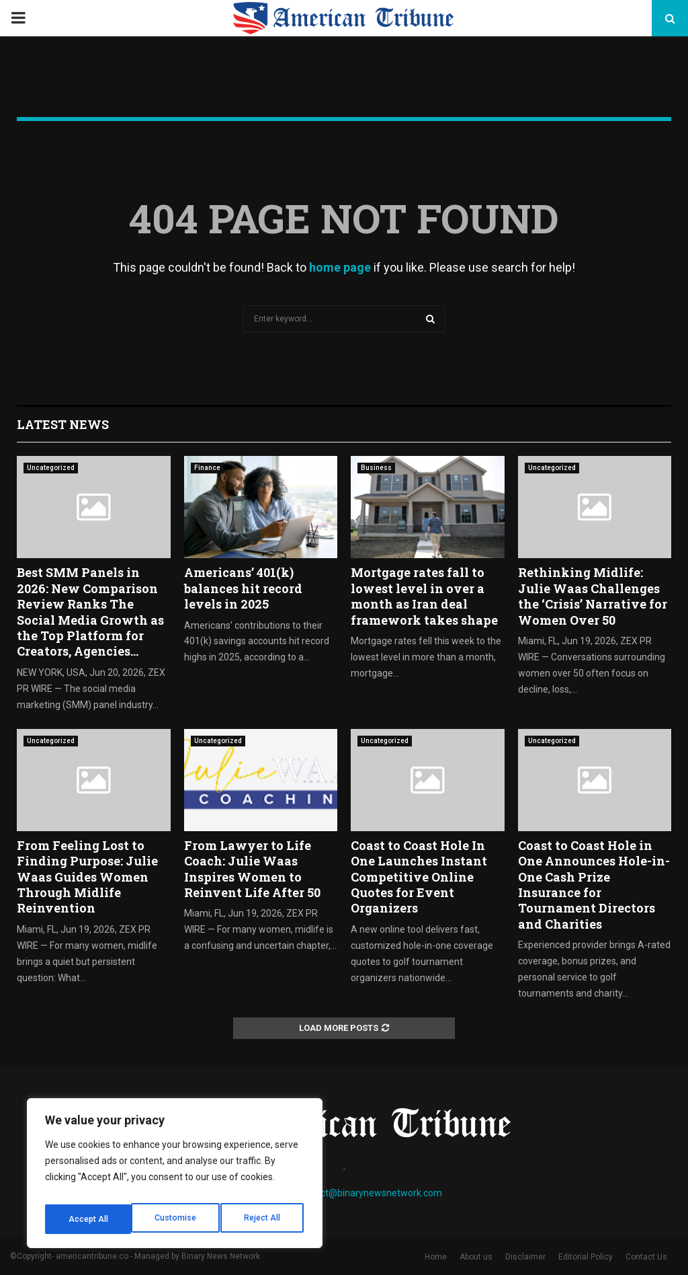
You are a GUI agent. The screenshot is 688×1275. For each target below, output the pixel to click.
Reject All (177, 1219)
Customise (88, 1219)
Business (376, 467)
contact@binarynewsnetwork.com (369, 1193)
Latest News (63, 424)
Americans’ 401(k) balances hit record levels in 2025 (243, 588)
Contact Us (646, 1257)
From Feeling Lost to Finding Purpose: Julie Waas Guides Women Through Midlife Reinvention (87, 877)
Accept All (263, 1219)
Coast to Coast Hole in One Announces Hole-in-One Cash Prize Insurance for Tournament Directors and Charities (594, 884)
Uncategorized (51, 467)
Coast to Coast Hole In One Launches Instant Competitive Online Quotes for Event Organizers (419, 877)
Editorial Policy (585, 1257)
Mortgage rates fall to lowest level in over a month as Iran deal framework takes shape (424, 595)
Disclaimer (525, 1257)
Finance (207, 467)
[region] (174, 1177)
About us (476, 1257)
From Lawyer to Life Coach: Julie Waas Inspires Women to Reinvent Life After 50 (252, 868)
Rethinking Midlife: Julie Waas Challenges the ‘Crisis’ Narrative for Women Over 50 (592, 595)
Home (436, 1257)
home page (340, 267)
